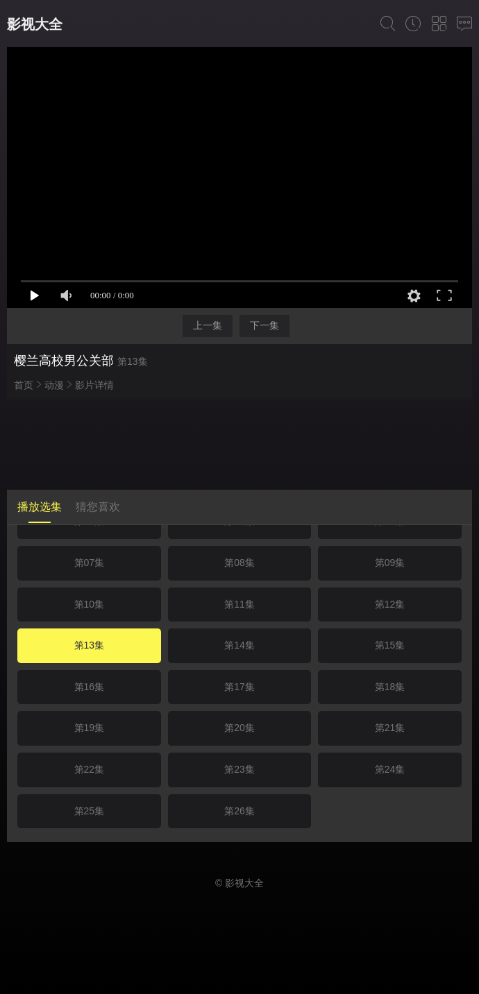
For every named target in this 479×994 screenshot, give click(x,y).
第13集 (89, 645)
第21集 (390, 727)
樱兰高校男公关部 (64, 361)
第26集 (239, 810)
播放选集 (39, 507)
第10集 (89, 604)
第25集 (89, 810)
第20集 (239, 727)
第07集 (89, 562)
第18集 (390, 686)
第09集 (390, 562)
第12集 (390, 604)
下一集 (264, 325)
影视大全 (34, 24)
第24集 (390, 769)
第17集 (239, 686)
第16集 (89, 686)
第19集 (89, 727)
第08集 (239, 562)
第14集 (239, 645)
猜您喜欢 (98, 507)
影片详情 (94, 385)
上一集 (207, 325)
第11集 (239, 604)
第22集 (89, 769)
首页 (23, 385)
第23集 (239, 769)
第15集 (390, 645)
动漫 (54, 385)
